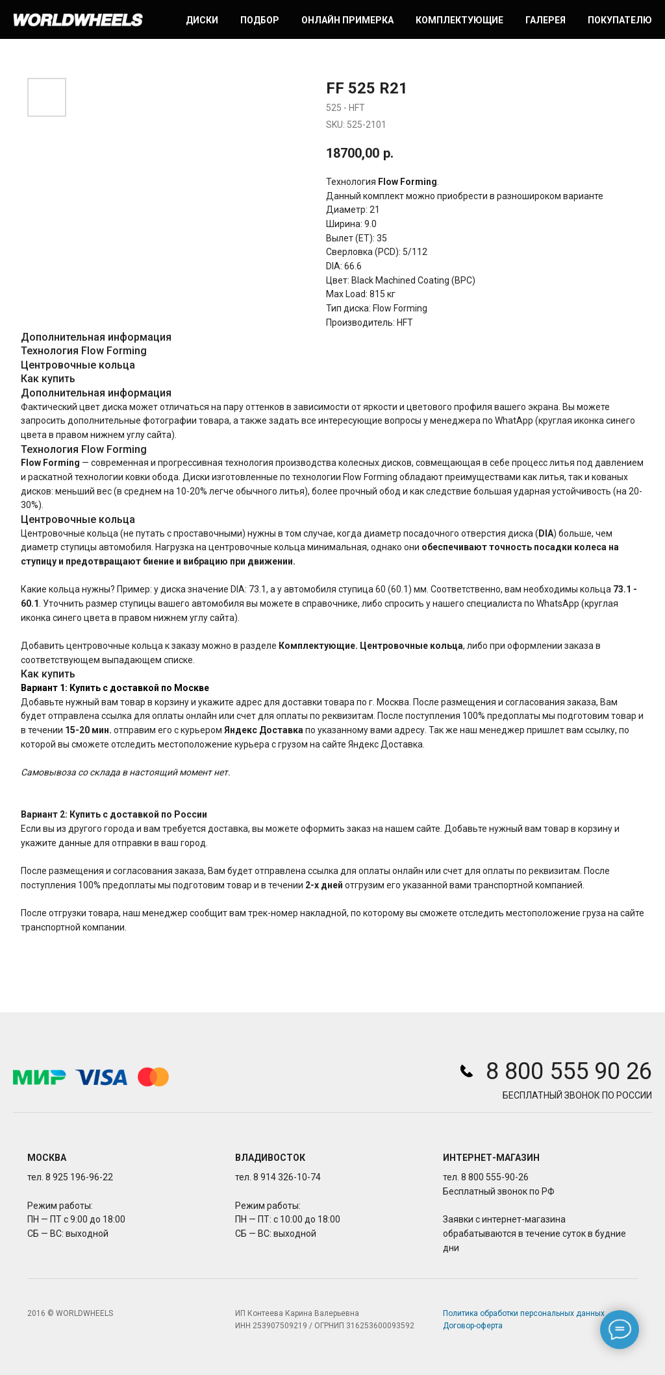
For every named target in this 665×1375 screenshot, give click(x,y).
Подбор (259, 20)
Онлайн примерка (347, 20)
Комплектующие (459, 20)
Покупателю (620, 20)
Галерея (545, 20)
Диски (202, 20)
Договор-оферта (473, 1325)
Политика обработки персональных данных (524, 1313)
